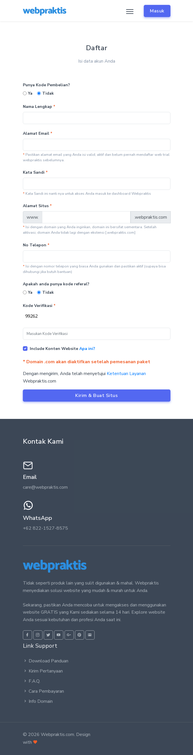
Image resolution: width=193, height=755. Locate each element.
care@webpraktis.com (45, 487)
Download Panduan (45, 661)
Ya (30, 93)
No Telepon (36, 245)
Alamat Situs (37, 206)
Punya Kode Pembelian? (46, 85)
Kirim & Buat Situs (96, 395)
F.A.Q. (31, 681)
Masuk (157, 11)
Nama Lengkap (39, 106)
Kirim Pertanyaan (43, 671)
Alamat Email (37, 133)
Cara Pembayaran (43, 691)
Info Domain (38, 701)
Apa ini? (87, 348)
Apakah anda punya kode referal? (56, 284)
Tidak (48, 93)
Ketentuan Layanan (126, 373)
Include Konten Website (62, 348)
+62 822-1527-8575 (45, 528)
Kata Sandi (35, 172)
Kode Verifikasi (39, 305)
